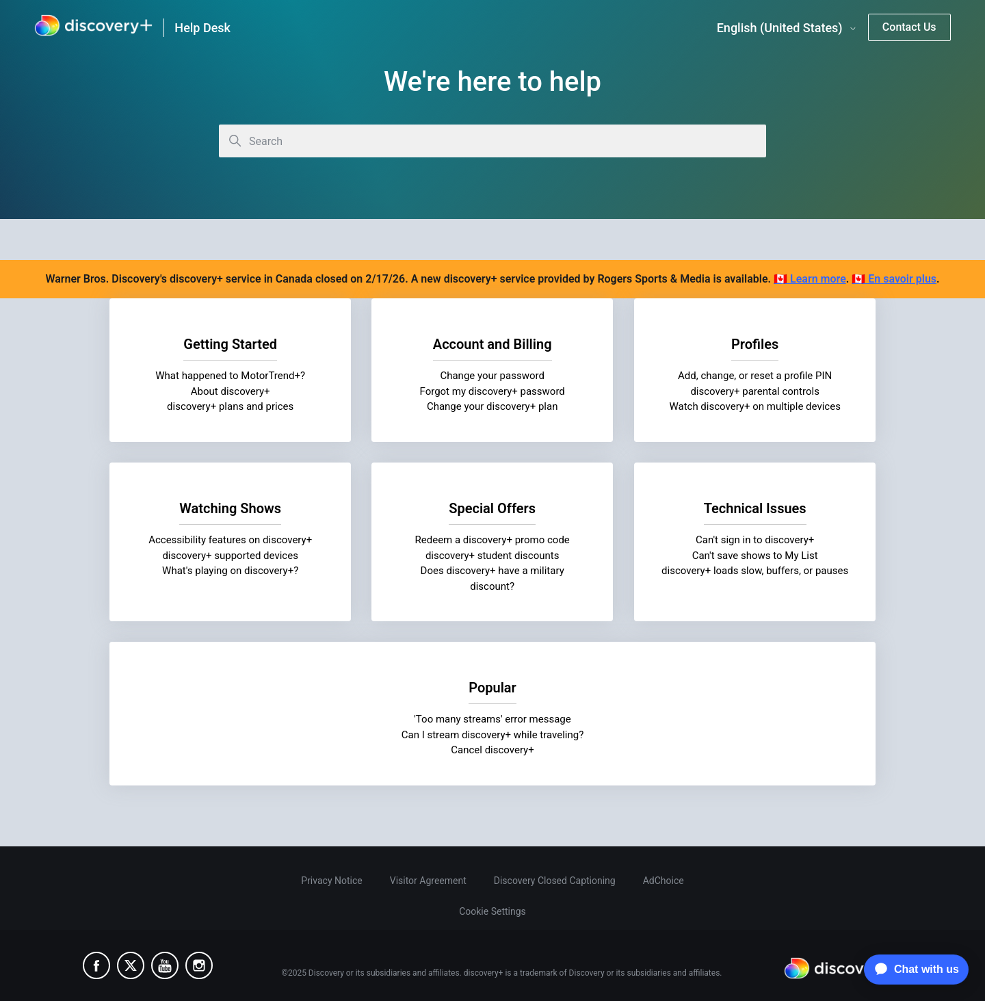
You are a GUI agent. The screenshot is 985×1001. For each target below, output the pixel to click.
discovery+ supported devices (230, 555)
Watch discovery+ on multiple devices (755, 406)
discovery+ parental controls (754, 391)
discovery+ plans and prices (230, 406)
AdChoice (663, 880)
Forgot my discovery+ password (492, 391)
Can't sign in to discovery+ (755, 540)
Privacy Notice (331, 880)
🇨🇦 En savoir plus (894, 278)
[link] (93, 27)
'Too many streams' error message (492, 719)
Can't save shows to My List (754, 555)
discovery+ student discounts (492, 555)
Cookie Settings (492, 911)
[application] (913, 969)
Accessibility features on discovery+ (230, 540)
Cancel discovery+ (492, 750)
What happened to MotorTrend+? (230, 375)
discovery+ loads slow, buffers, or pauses (754, 570)
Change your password (492, 375)
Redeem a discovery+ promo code (492, 540)
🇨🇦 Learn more (810, 278)
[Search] (492, 141)
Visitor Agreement (428, 880)
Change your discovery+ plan (492, 406)
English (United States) (787, 28)
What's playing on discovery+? (230, 570)
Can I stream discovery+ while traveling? (493, 734)
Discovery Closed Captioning (555, 880)
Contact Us (909, 27)
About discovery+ (230, 391)
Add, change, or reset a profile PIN (755, 375)
